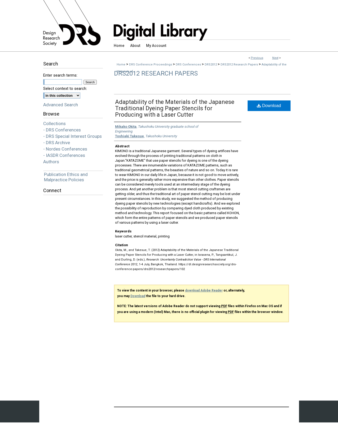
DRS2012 (211, 64)
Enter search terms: (60, 75)
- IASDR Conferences (64, 155)
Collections (54, 123)
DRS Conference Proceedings (151, 64)
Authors (51, 161)
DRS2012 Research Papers (240, 64)
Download (269, 105)
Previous (257, 58)
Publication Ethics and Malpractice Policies (66, 177)
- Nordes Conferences (65, 149)
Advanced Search (60, 104)
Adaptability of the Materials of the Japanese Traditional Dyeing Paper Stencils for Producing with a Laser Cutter (174, 108)
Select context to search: (65, 88)
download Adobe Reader (204, 290)
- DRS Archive (56, 142)
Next (275, 58)
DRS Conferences (189, 64)
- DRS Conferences (62, 130)
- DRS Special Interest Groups (72, 136)
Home (121, 64)
